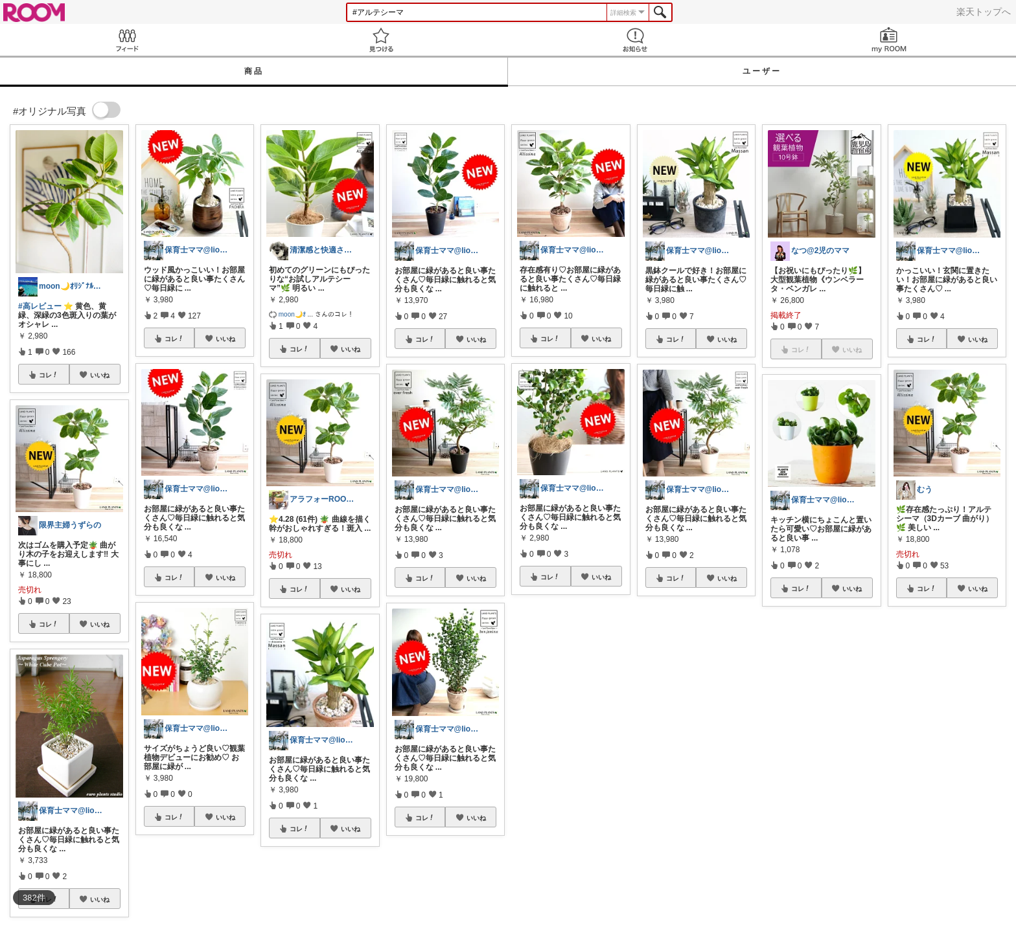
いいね (100, 375)
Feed (127, 40)
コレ (48, 375)
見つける (381, 40)
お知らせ (635, 40)
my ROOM (889, 40)
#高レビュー (40, 306)
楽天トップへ (983, 11)
